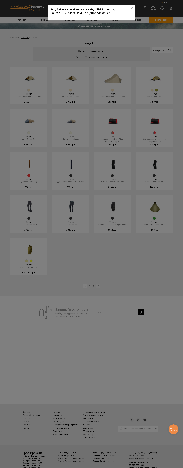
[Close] (132, 8)
